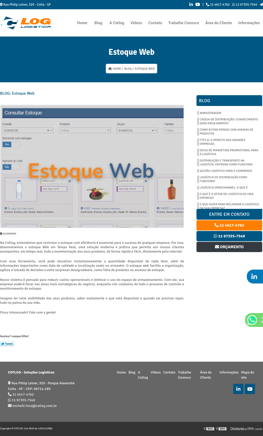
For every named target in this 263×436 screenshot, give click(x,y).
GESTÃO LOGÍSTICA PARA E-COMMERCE (226, 171)
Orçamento (229, 247)
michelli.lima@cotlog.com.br (32, 406)
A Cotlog (116, 22)
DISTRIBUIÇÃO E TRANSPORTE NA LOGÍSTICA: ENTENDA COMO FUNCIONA (226, 162)
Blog (98, 22)
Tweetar (7, 343)
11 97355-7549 (244, 5)
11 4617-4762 (218, 5)
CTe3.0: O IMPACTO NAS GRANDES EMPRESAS (223, 142)
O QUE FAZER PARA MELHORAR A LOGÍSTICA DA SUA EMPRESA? (229, 206)
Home (82, 22)
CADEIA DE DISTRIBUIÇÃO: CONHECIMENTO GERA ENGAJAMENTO (229, 121)
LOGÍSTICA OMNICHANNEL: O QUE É (224, 188)
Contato (155, 22)
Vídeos (136, 22)
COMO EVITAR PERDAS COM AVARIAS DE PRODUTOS (226, 132)
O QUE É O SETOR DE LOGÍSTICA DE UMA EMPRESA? (226, 196)
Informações (249, 22)
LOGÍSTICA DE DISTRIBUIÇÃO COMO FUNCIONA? (223, 179)
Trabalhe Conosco (183, 22)
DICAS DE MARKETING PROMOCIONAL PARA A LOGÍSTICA (229, 152)
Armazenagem (210, 113)
